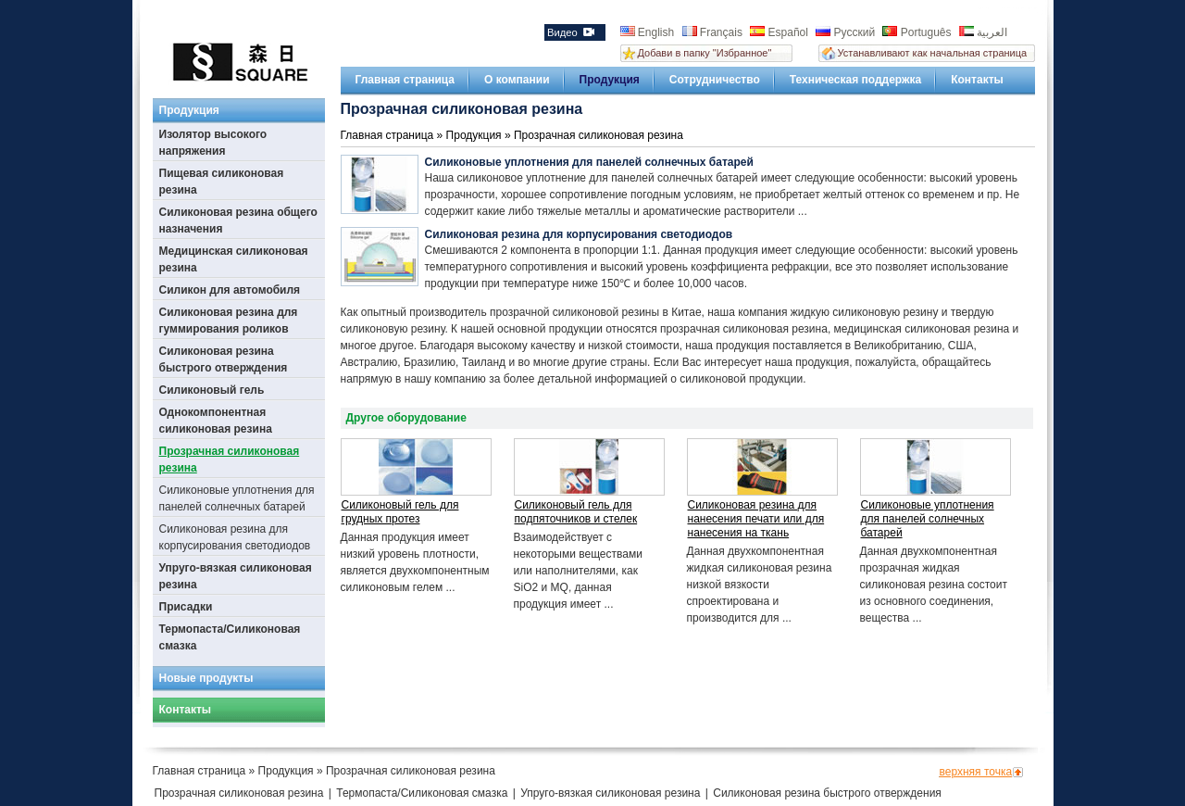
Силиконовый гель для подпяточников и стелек (576, 511)
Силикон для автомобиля (230, 289)
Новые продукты (206, 678)
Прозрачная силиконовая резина (229, 459)
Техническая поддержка (855, 79)
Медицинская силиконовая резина (233, 259)
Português (918, 32)
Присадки (186, 606)
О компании (517, 79)
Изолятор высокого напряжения (213, 142)
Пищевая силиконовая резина (221, 181)
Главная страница (405, 79)
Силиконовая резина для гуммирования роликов (228, 320)
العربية (983, 32)
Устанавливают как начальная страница (933, 52)
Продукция (610, 79)
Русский (847, 32)
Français (714, 32)
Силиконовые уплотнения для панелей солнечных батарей (237, 498)
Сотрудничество (714, 79)
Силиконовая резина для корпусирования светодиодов (235, 537)
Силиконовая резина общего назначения (238, 220)
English (649, 32)
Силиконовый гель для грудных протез (400, 511)
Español (780, 32)
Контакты (977, 79)
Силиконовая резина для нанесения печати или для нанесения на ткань (756, 518)
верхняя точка (976, 771)
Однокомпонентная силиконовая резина (215, 420)
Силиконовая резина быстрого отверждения (223, 359)
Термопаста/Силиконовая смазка (230, 637)
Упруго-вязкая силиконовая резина (235, 576)
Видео (570, 32)
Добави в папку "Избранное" (705, 52)
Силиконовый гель (212, 390)
